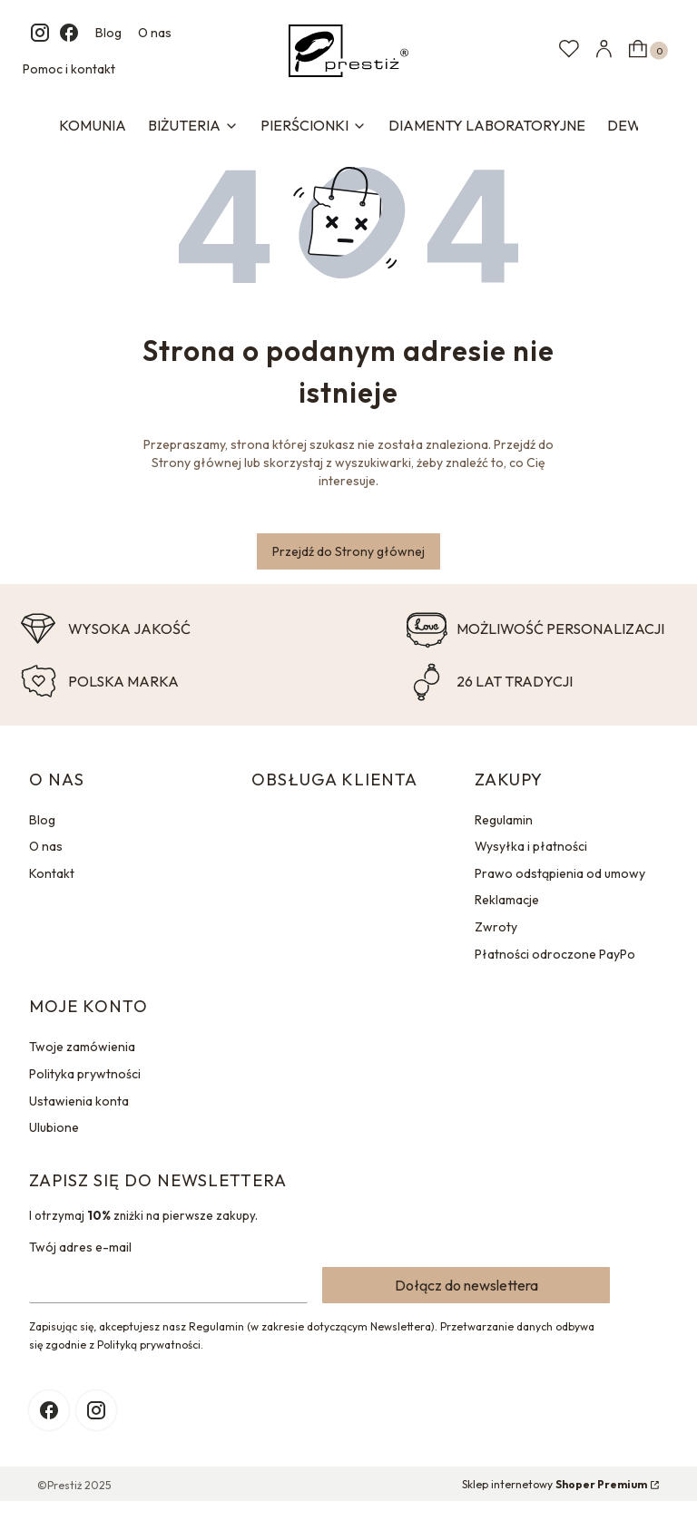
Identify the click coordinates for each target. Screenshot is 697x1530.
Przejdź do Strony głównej (348, 551)
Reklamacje (507, 900)
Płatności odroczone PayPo (555, 954)
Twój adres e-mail (80, 1247)
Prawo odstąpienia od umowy (560, 873)
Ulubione (54, 1127)
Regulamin (504, 820)
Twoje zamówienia (82, 1046)
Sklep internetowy (554, 1484)
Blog (108, 32)
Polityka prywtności (85, 1074)
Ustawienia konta (79, 1101)
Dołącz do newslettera (466, 1285)
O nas (155, 32)
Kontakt (51, 873)
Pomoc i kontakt (69, 69)
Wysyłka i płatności (531, 846)
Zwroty (496, 927)
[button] (646, 50)
